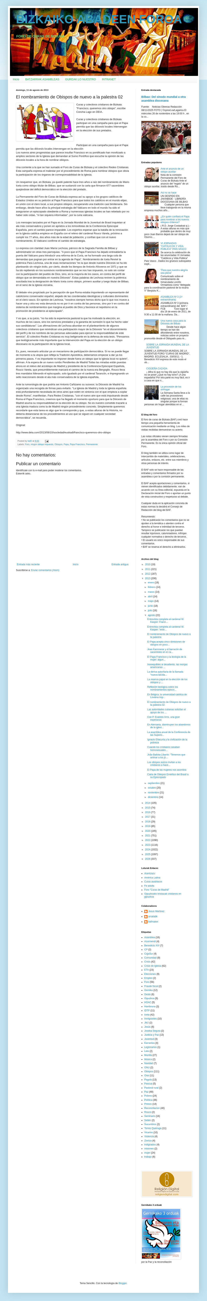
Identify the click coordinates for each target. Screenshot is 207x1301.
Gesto (147, 994)
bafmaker (153, 921)
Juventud (149, 1039)
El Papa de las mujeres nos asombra (166, 769)
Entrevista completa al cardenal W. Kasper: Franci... (165, 620)
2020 (148, 831)
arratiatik (152, 916)
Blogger (122, 1283)
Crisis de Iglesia (152, 965)
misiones (149, 1148)
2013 (148, 578)
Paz (146, 1091)
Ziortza (148, 1140)
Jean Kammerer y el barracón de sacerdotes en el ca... (164, 650)
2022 (148, 840)
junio (151, 605)
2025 (148, 854)
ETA (146, 969)
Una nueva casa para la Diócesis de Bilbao (173, 322)
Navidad (148, 1063)
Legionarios (150, 1047)
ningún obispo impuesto (42, 444)
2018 (148, 821)
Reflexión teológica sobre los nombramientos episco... (162, 688)
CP (146, 949)
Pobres (148, 1095)
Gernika (148, 990)
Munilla (148, 1055)
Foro (27, 444)
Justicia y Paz (151, 1034)
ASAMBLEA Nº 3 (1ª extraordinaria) (171, 298)
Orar (146, 1075)
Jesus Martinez (156, 911)
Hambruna (149, 1006)
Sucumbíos (150, 1124)
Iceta (146, 1014)
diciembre (153, 797)
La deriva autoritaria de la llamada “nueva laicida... (165, 673)
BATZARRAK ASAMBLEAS (42, 79)
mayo (151, 601)
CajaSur (148, 953)
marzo (151, 592)
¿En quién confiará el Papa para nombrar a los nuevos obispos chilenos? (175, 219)
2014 (148, 803)
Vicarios (148, 1132)
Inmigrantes (150, 1018)
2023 (148, 845)
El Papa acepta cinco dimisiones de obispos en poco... (166, 643)
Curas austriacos (153, 881)
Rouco (147, 1112)
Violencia (149, 1136)
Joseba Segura (152, 1030)
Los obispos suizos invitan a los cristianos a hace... (164, 763)
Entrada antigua (119, 564)
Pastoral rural (151, 1087)
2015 (148, 807)
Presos (148, 1104)
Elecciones (150, 974)
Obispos (58, 444)
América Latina (152, 877)
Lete (146, 1051)
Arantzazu (149, 873)
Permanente (92, 444)
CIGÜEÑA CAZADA (156, 368)
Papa (66, 444)
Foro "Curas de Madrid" (156, 889)
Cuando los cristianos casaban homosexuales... (163, 748)
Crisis (147, 961)
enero (151, 582)
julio (150, 610)
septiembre (154, 783)
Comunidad (150, 957)
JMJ (146, 1022)
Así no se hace (168, 192)
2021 (148, 835)
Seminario (149, 1116)
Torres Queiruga (152, 1128)
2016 (148, 812)
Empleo (148, 978)
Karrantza (149, 1043)
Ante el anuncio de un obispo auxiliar (172, 170)
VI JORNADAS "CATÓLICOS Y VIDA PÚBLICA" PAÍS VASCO (173, 246)
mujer (147, 1152)
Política (148, 1100)
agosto (152, 615)
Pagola (148, 1079)
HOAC (147, 1002)
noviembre (154, 792)
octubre (152, 787)
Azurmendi (150, 941)
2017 (148, 816)
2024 (148, 849)
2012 (148, 573)
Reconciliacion (152, 1108)
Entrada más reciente (28, 564)
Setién (147, 1120)
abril (150, 596)
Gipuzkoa (149, 998)
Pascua (148, 1083)
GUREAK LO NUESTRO (80, 79)
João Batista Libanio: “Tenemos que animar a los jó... (166, 756)
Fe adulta (149, 885)
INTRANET (109, 79)
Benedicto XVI (151, 945)
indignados (150, 1144)
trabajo (148, 1156)
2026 (148, 859)
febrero (152, 587)
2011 (148, 569)
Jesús (147, 1026)
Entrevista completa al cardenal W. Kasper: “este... (165, 628)
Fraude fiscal (151, 986)
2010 (148, 564)
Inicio (16, 79)
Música (148, 1059)
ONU (147, 1067)
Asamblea (149, 937)
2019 (148, 826)
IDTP (147, 1010)
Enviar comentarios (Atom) (45, 570)
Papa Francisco (77, 444)
